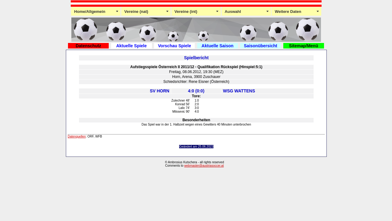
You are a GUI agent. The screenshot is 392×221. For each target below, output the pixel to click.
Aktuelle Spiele (131, 45)
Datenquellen (77, 136)
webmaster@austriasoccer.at (204, 165)
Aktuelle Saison (217, 45)
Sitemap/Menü (303, 45)
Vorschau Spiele (174, 45)
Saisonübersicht (260, 45)
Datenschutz (88, 45)
